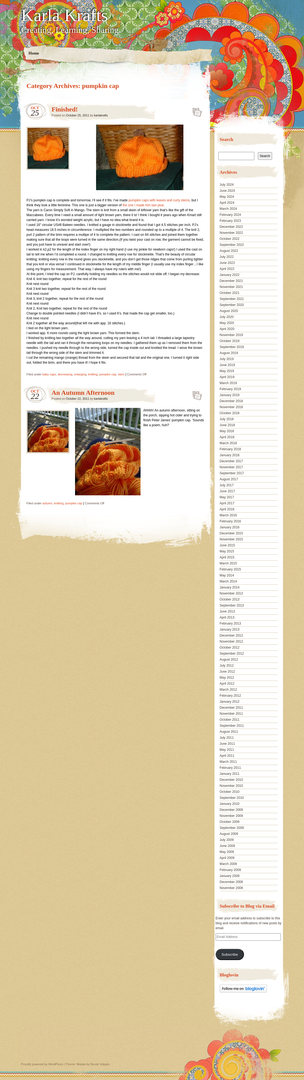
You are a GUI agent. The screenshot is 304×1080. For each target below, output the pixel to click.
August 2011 (229, 732)
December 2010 (231, 780)
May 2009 (227, 852)
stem (121, 374)
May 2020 (227, 323)
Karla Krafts (64, 15)
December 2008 (231, 882)
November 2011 (231, 714)
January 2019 (230, 395)
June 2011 (227, 744)
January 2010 (230, 804)
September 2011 (232, 726)
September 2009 (232, 828)
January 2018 (230, 455)
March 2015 (228, 563)
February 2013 (230, 623)
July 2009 (227, 840)
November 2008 (231, 888)
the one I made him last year (143, 205)
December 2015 (231, 533)
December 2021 (231, 281)
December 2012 (231, 635)
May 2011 (227, 750)
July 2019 (227, 359)
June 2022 (227, 263)
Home (34, 53)
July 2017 (227, 485)
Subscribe (230, 954)
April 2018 (227, 437)
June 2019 (227, 365)
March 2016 (228, 515)
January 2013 (230, 629)
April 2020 (227, 329)
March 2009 (228, 864)
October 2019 (230, 341)
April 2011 (227, 756)
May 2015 (227, 551)
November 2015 (231, 539)
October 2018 (230, 413)
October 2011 (230, 720)
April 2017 (227, 503)
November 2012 (231, 641)
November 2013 (231, 593)
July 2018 (227, 419)
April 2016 (227, 509)
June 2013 (227, 611)
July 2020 (227, 317)
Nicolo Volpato (99, 1064)
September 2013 (232, 605)
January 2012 (230, 702)
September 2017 (232, 473)
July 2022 (227, 257)
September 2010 (232, 798)
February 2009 (230, 870)
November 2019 (231, 335)
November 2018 (231, 407)
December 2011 (231, 708)
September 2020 (232, 305)
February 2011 (230, 768)
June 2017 (227, 491)
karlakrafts (101, 115)
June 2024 (227, 191)
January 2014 (230, 587)
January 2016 (230, 527)
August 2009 (229, 834)
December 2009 (231, 810)
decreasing (65, 374)
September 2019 (232, 347)
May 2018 (227, 431)
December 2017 (231, 461)
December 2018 (231, 401)
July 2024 (227, 185)
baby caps (49, 374)
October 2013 (230, 599)
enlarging (80, 374)
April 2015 (227, 557)
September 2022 (232, 245)
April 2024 (227, 203)
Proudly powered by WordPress (42, 1064)
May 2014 (227, 575)
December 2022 (231, 227)
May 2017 (227, 497)
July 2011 (227, 738)
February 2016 (230, 521)
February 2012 (230, 696)
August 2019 (229, 353)
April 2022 (227, 269)
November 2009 (231, 816)
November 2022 (231, 233)
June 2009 (227, 846)
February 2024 (230, 215)
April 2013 (227, 617)
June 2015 (227, 545)
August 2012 (229, 659)
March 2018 (228, 443)
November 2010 (231, 786)
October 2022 (230, 239)
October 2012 (230, 647)
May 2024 (227, 197)
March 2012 (228, 689)
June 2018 (227, 425)
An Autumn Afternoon (83, 392)
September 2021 (232, 299)
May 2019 (227, 371)
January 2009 (230, 876)
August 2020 (229, 311)
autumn (47, 503)
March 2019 (228, 383)
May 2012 (227, 677)
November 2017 (231, 467)
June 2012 (227, 671)
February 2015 (230, 569)
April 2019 (227, 377)
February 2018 (230, 449)
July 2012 (227, 665)
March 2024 (228, 209)
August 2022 (229, 251)
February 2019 (230, 389)
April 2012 (227, 683)
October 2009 (230, 822)
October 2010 (230, 792)
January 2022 (230, 275)
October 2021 (230, 293)
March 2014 (228, 581)
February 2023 (230, 221)
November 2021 (231, 287)
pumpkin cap (107, 374)
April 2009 (227, 858)
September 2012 (232, 653)
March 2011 (228, 762)
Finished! (65, 109)
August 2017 (229, 479)
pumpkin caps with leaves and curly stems (159, 200)
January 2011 (230, 774)
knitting (93, 374)
